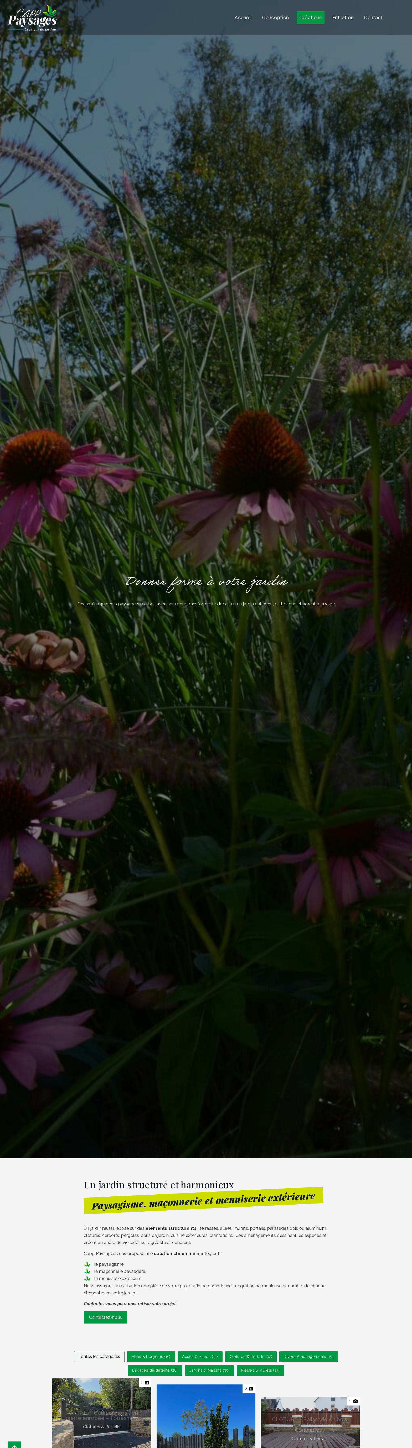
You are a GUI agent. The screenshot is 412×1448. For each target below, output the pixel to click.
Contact (373, 17)
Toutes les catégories (93, 1356)
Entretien (343, 17)
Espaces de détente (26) (152, 1370)
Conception (275, 17)
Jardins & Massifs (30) (210, 1370)
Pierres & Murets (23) (264, 1370)
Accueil (243, 17)
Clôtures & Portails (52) (251, 1356)
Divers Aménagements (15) (313, 1356)
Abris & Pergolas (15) (146, 1356)
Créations (310, 17)
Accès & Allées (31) (197, 1356)
